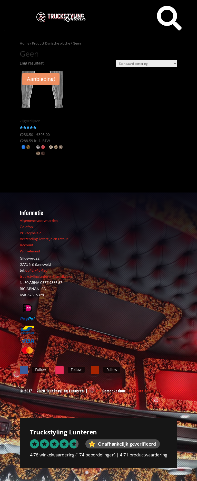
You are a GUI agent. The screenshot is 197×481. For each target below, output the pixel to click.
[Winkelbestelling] (146, 63)
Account (26, 245)
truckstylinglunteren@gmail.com (46, 276)
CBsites (94, 391)
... (46, 146)
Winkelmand (30, 251)
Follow (40, 369)
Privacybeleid (31, 233)
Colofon (26, 227)
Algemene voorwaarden (39, 220)
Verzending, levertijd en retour (44, 239)
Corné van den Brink (144, 391)
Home (24, 43)
